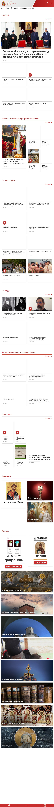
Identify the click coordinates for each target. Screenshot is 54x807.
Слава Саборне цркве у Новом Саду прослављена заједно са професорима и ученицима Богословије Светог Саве (13, 253)
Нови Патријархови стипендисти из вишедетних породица (20, 463)
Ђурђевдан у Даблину (34, 275)
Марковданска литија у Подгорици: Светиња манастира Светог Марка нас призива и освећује (13, 204)
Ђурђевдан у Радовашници (10, 227)
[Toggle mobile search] (47, 3)
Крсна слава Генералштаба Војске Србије (40, 251)
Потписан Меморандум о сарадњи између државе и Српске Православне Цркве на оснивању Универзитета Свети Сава (26, 54)
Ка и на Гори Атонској (8, 399)
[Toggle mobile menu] (52, 3)
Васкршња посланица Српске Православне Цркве (6, 439)
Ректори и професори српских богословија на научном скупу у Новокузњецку (37, 376)
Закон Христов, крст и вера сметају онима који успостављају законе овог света (14, 161)
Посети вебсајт (40, 562)
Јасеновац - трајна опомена (10, 337)
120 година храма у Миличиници (11, 275)
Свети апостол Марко (13, 502)
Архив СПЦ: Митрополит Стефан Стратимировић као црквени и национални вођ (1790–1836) (37, 339)
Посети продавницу (13, 566)
